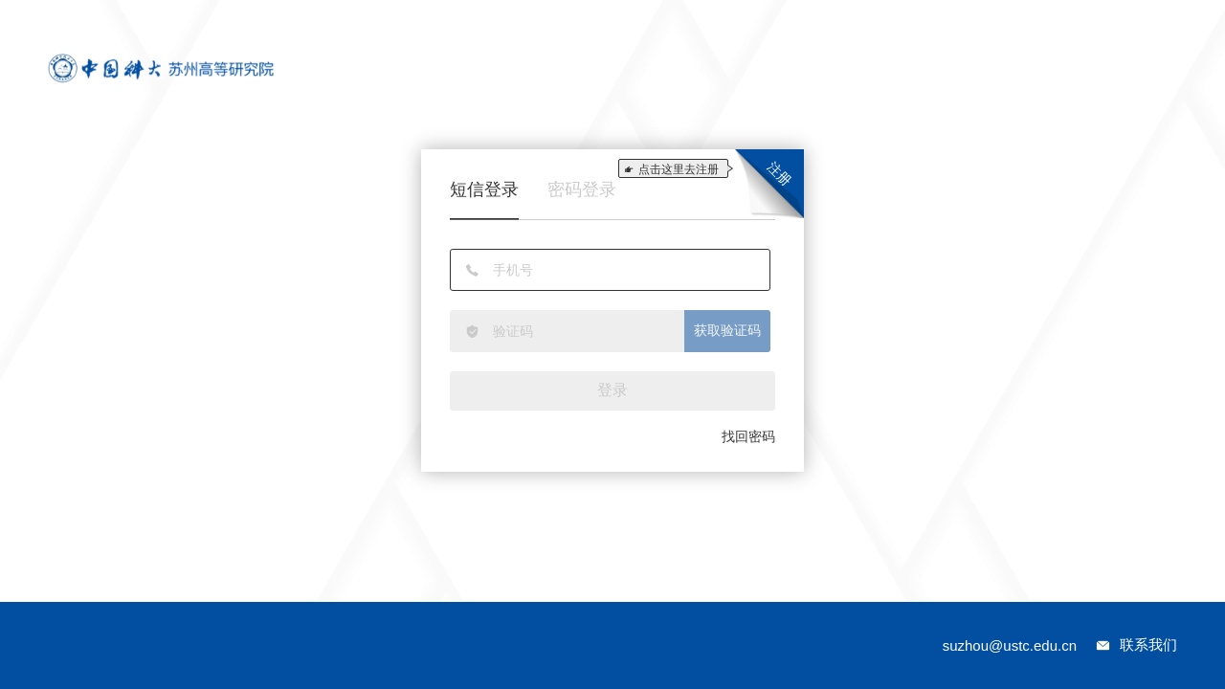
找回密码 (748, 436)
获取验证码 (727, 330)
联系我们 (1148, 644)
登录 (612, 390)
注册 (779, 174)
